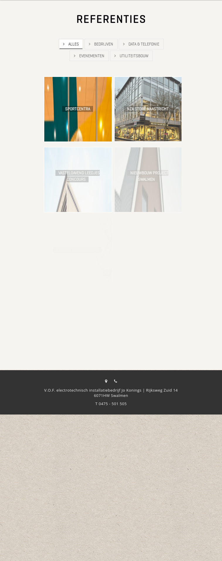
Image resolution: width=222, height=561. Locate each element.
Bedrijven (101, 44)
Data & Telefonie (141, 44)
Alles (71, 44)
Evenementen (89, 55)
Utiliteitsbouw (131, 55)
